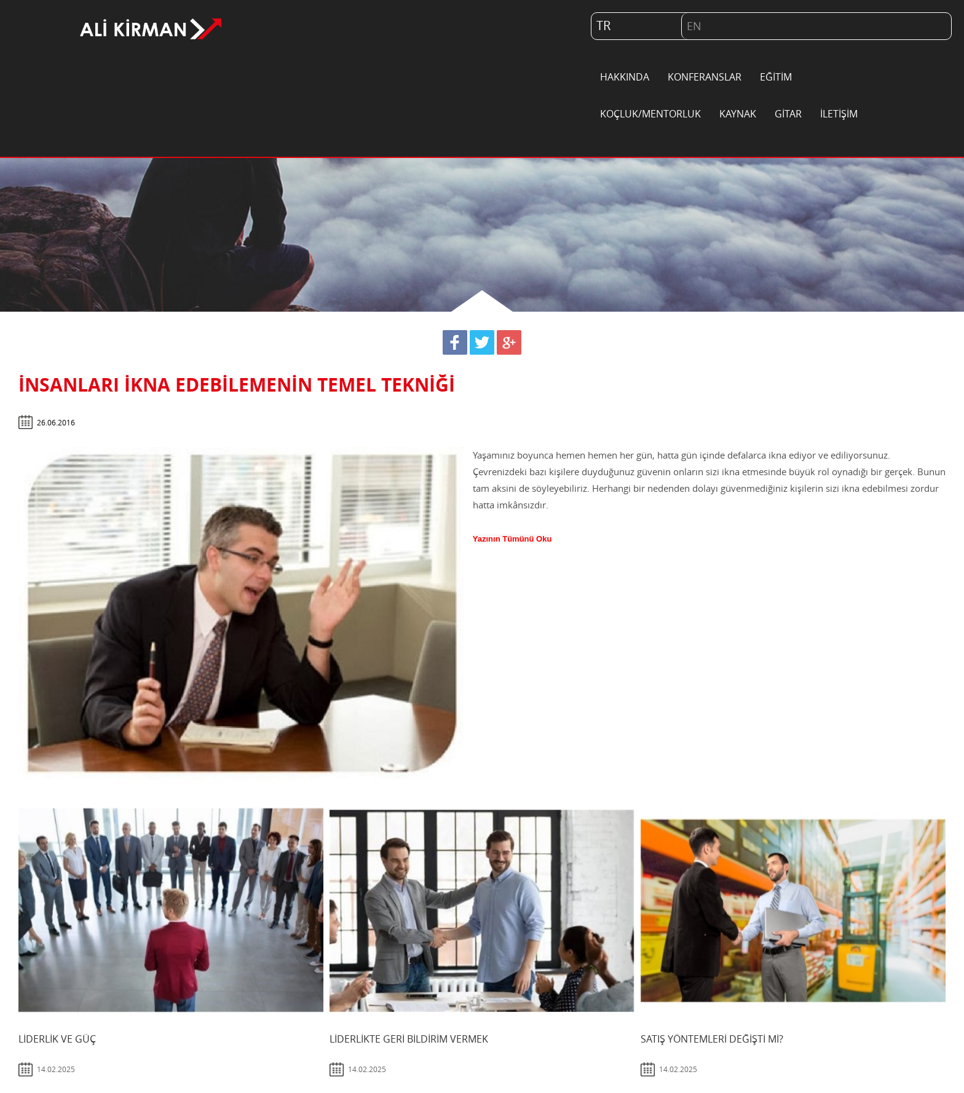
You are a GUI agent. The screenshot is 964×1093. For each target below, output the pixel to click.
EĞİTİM (776, 78)
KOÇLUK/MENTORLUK (650, 114)
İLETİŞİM (839, 114)
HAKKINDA (624, 78)
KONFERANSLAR (704, 78)
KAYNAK (737, 114)
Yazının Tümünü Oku (512, 538)
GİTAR (788, 114)
